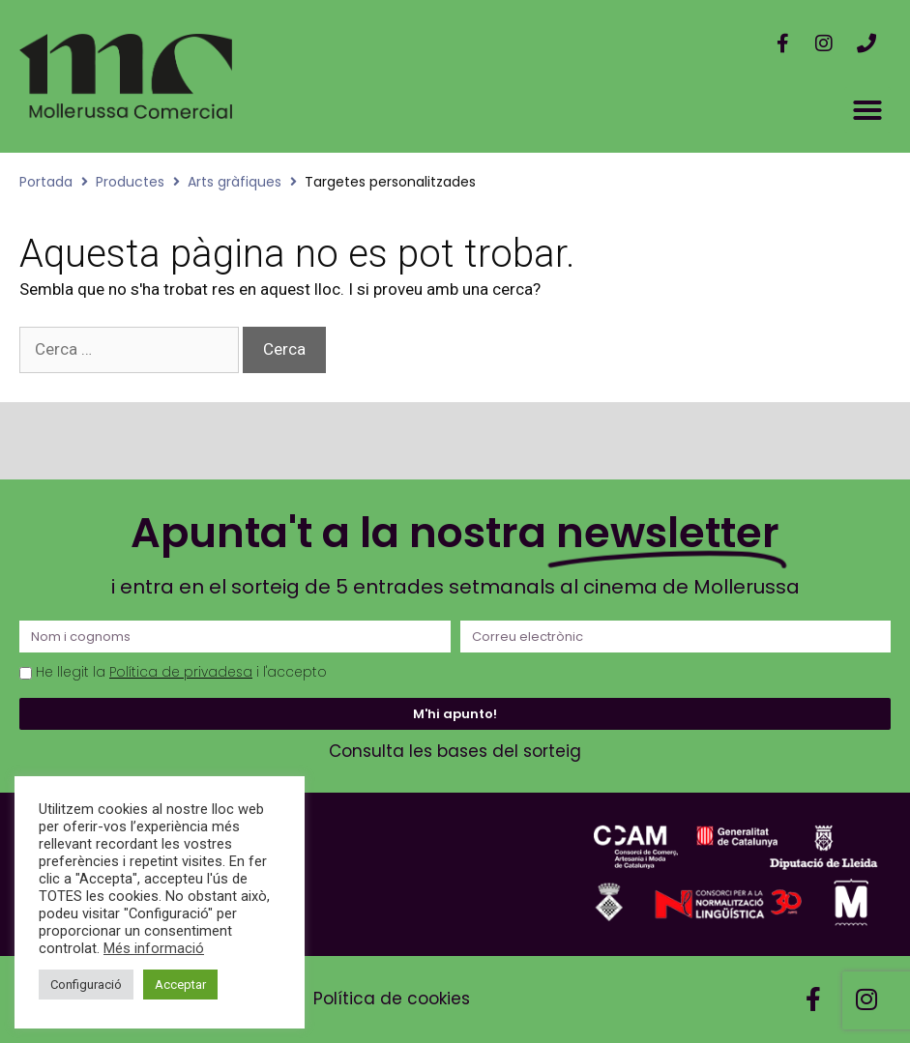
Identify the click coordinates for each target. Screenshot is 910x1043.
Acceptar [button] (180, 984)
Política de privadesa (180, 672)
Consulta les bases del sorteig (455, 751)
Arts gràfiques (234, 181)
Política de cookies (391, 998)
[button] (867, 110)
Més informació (153, 948)
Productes (130, 181)
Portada (46, 181)
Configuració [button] (86, 984)
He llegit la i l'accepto (181, 672)
